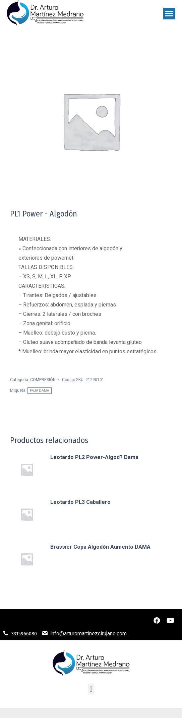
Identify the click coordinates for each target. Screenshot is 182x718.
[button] (91, 689)
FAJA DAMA (39, 390)
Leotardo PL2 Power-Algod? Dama (94, 457)
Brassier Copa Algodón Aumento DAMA (100, 547)
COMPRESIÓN (43, 379)
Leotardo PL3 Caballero (80, 502)
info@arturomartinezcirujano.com (88, 633)
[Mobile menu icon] (169, 13)
